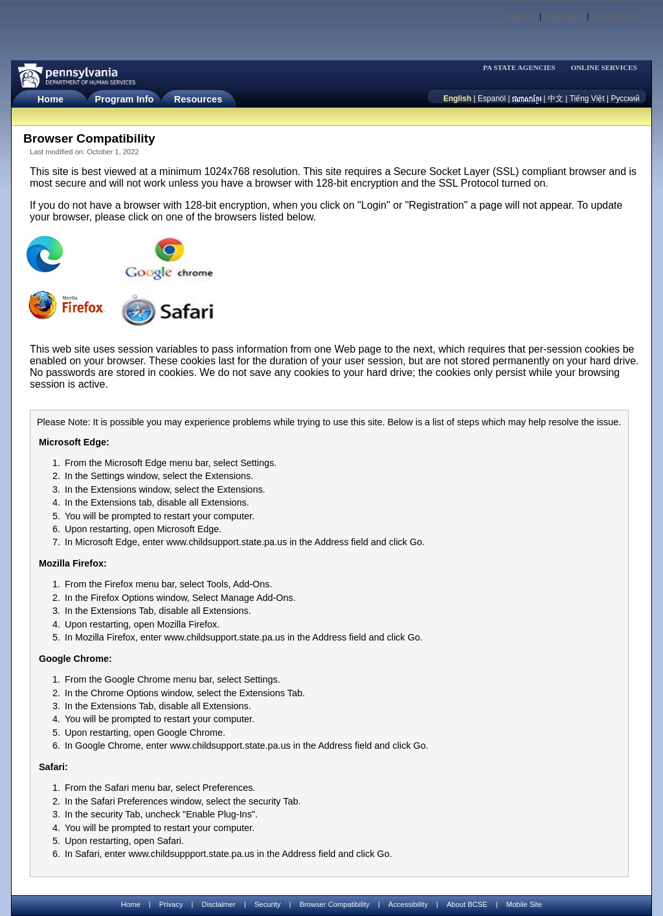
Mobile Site (524, 904)
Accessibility (408, 904)
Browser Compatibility (335, 904)
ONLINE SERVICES (603, 67)
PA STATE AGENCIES (519, 67)
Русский (625, 98)
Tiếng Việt (587, 98)
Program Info (124, 99)
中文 (555, 98)
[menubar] (523, 67)
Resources (198, 99)
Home (50, 99)
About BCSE (467, 904)
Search (520, 16)
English (457, 98)
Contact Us (615, 16)
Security (267, 904)
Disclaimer (219, 904)
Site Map (563, 16)
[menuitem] (523, 67)
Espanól (492, 98)
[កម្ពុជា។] (526, 98)
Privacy (171, 904)
